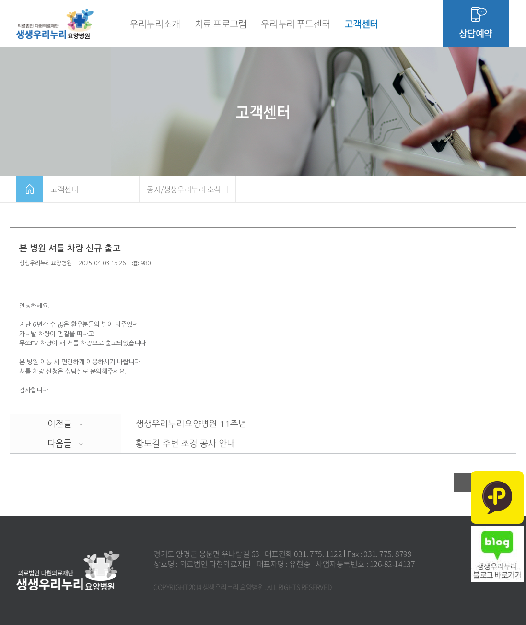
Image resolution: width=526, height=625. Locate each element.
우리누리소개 (154, 24)
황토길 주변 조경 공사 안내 (185, 443)
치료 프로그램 (221, 24)
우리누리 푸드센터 (295, 24)
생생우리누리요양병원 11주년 (191, 424)
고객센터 (361, 24)
